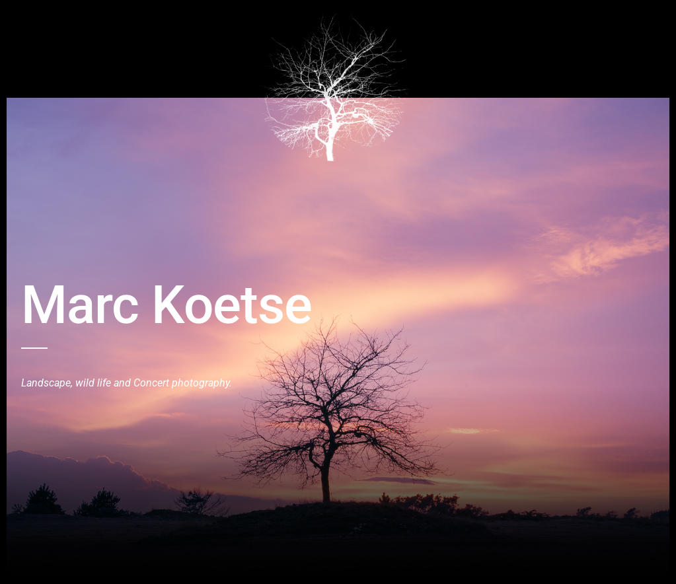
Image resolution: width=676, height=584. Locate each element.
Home (33, 22)
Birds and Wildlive (98, 22)
